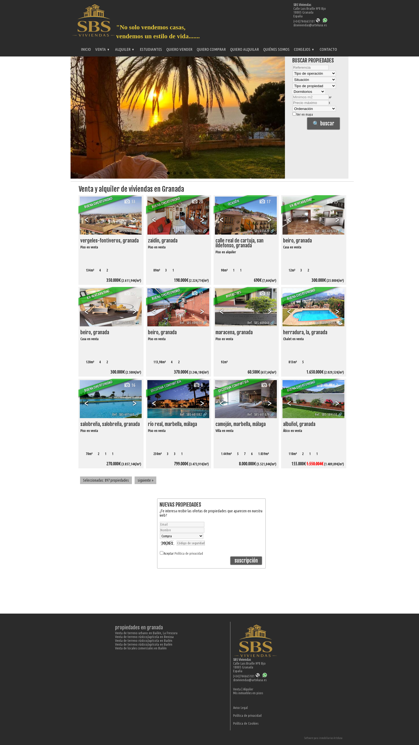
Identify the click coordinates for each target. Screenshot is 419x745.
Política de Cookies (245, 723)
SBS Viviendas (302, 5)
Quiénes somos (276, 49)
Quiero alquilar (244, 49)
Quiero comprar (211, 49)
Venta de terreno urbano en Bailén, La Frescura (146, 633)
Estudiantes (151, 49)
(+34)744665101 (306, 21)
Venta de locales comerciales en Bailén (141, 648)
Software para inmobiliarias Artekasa (323, 738)
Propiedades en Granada (139, 627)
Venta (102, 49)
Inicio (86, 49)
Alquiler (124, 49)
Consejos (304, 49)
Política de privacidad (188, 553)
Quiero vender (179, 49)
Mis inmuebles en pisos (248, 693)
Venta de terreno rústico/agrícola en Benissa (144, 637)
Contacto (328, 49)
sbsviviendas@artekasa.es (310, 25)
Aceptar (183, 553)
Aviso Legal (240, 707)
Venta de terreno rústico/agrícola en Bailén (143, 640)
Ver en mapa (303, 114)
